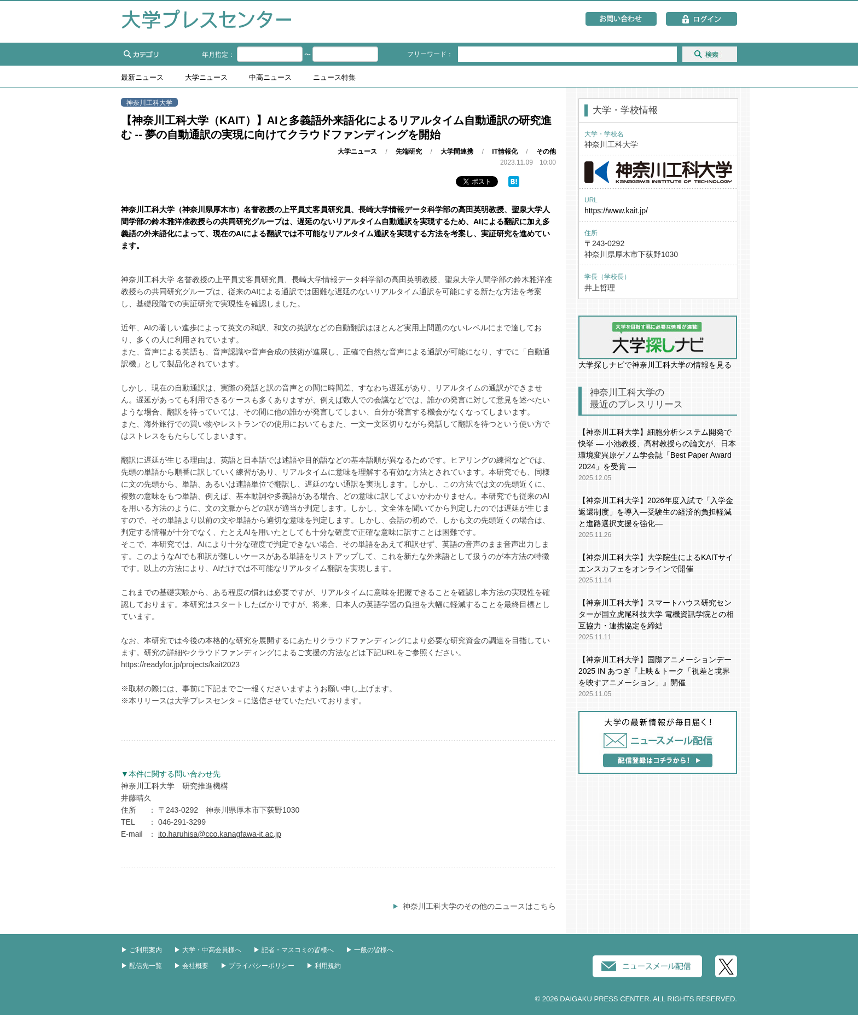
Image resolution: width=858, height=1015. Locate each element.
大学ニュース (206, 77)
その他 (546, 151)
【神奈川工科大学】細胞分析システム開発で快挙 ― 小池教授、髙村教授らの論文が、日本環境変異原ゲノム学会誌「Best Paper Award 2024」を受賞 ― (657, 449)
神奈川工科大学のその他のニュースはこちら (479, 906)
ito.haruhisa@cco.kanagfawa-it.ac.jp (219, 834)
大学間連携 (456, 151)
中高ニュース (270, 77)
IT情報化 (505, 151)
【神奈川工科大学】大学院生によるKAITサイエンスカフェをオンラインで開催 (655, 563)
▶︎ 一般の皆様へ (369, 950)
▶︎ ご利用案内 (141, 950)
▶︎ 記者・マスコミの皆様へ (293, 950)
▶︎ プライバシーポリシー (257, 966)
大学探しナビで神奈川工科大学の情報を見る (657, 342)
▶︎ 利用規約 (323, 966)
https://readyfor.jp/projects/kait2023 (180, 664)
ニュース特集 (334, 77)
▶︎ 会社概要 (191, 966)
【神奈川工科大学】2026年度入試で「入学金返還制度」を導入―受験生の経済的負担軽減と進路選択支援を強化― (655, 512)
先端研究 (409, 151)
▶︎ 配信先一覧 (141, 966)
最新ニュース (142, 77)
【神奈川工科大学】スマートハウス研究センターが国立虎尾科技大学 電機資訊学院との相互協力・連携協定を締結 (656, 614)
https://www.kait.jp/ (616, 210)
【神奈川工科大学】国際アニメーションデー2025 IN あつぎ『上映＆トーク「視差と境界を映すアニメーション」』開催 (655, 671)
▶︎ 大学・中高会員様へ (207, 950)
